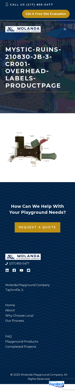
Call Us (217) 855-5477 (31, 4)
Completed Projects (20, 346)
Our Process (14, 320)
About (10, 310)
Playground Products (21, 341)
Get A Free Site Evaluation (46, 14)
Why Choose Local (19, 315)
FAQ (8, 336)
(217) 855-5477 (19, 263)
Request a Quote (37, 227)
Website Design (35, 386)
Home (10, 305)
